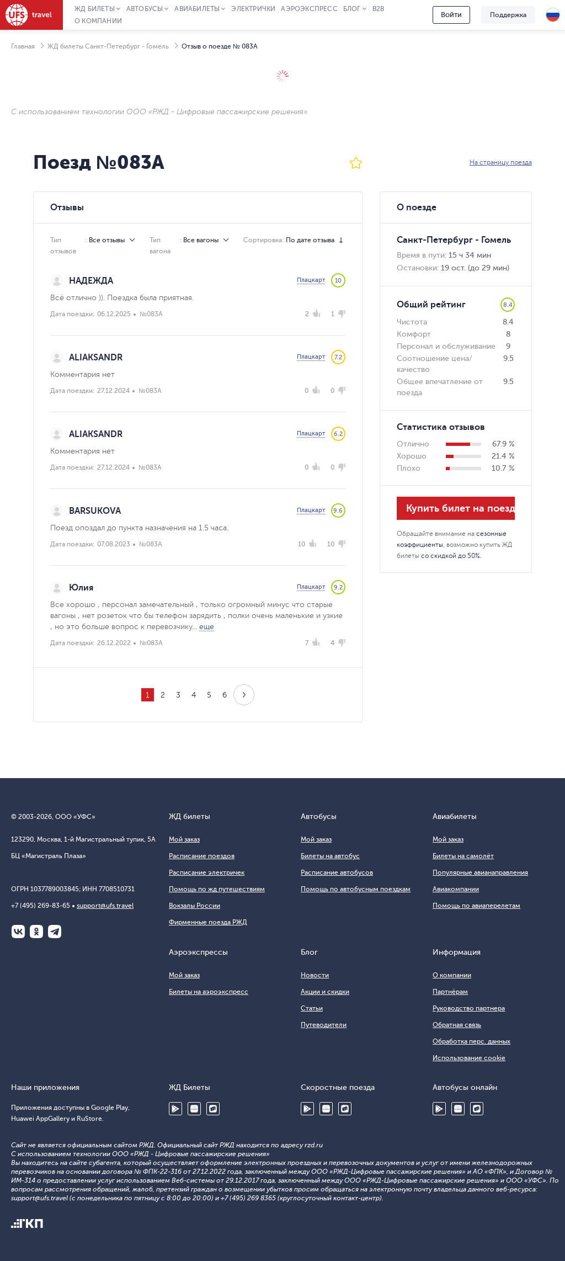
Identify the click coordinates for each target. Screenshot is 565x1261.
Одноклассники (36, 931)
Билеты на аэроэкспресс (208, 992)
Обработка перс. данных (471, 1041)
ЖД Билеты (94, 9)
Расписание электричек (206, 872)
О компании (98, 21)
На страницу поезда (501, 162)
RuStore (213, 1108)
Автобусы (144, 9)
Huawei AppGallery (194, 1108)
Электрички (253, 9)
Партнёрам (450, 992)
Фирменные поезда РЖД (208, 922)
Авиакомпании (456, 889)
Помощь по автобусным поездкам (356, 889)
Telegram (54, 931)
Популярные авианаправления (480, 872)
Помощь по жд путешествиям (217, 889)
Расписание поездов (201, 856)
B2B (378, 9)
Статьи (312, 1008)
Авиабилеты (197, 9)
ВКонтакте (18, 931)
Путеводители (324, 1025)
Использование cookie (469, 1058)
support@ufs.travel (105, 905)
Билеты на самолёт (463, 856)
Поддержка (508, 15)
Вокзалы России (194, 905)
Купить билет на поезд (460, 508)
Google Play (175, 1108)
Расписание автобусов (337, 872)
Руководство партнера (469, 1008)
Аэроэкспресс (309, 9)
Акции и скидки (325, 992)
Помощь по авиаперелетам (476, 905)
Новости (315, 975)
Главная (23, 46)
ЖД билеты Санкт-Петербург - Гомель (108, 46)
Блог (352, 9)
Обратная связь (457, 1025)
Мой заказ (184, 839)
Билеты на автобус (330, 856)
